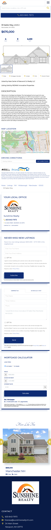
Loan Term (7, 362)
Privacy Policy (16, 268)
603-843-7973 (25, 15)
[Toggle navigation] (48, 2)
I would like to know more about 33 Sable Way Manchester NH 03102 (25, 314)
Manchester (33, 185)
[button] (48, 8)
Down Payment (9, 377)
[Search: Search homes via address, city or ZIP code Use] (25, 8)
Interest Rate (8, 384)
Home (3, 185)
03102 (41, 185)
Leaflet (28, 152)
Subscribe (14, 275)
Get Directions (42, 161)
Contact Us (7, 225)
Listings (10, 185)
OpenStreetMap (38, 152)
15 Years (15, 366)
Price (6, 371)
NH (15, 185)
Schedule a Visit (36, 290)
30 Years (8, 366)
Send (14, 340)
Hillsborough (22, 185)
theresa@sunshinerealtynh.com (17, 520)
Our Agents (14, 225)
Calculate (25, 393)
